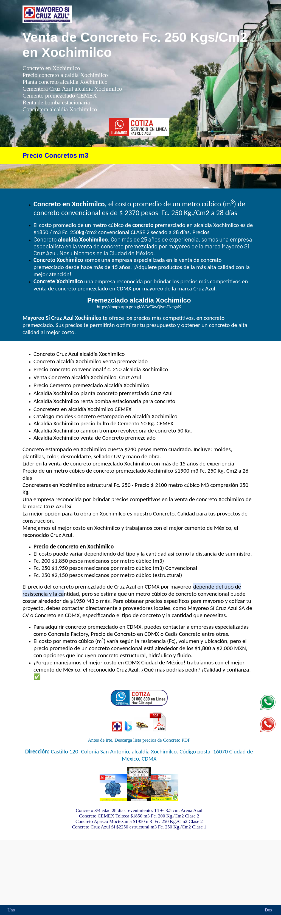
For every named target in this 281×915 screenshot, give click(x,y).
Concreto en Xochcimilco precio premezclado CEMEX (139, 872)
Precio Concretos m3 (55, 155)
